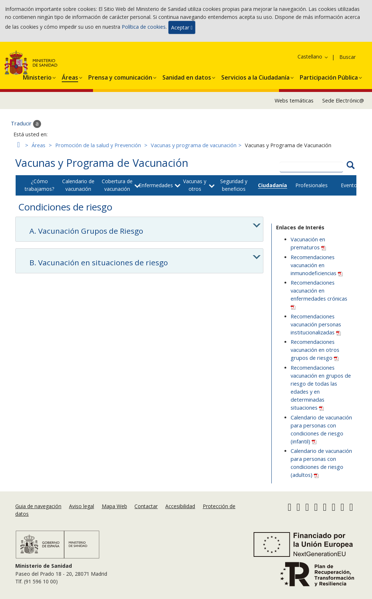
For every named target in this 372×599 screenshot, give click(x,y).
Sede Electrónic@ (343, 100)
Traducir (26, 124)
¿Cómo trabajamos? (39, 185)
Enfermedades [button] (156, 185)
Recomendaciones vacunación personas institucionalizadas (316, 324)
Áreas (38, 145)
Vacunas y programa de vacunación (193, 145)
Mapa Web (114, 506)
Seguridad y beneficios (233, 185)
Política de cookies (144, 26)
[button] (37, 76)
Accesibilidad (180, 506)
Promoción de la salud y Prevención (98, 145)
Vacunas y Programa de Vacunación (101, 163)
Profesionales (311, 185)
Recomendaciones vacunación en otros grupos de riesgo (315, 349)
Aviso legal (81, 506)
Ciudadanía (272, 185)
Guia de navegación (38, 506)
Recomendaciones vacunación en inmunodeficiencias (317, 265)
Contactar (146, 506)
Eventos (350, 185)
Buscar (347, 56)
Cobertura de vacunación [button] (117, 185)
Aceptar (182, 27)
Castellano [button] (313, 56)
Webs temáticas (294, 100)
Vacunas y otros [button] (194, 185)
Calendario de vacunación (78, 185)
